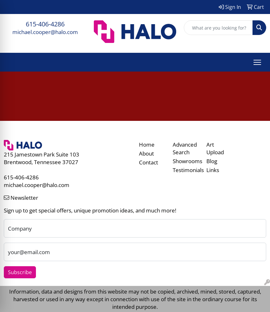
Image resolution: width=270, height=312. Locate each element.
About (146, 153)
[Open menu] (257, 62)
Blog (211, 161)
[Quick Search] (218, 27)
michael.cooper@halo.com (45, 32)
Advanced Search (185, 148)
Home (147, 144)
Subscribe (20, 272)
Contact (148, 162)
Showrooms (186, 161)
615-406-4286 (45, 24)
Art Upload (215, 148)
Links (212, 170)
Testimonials (186, 170)
